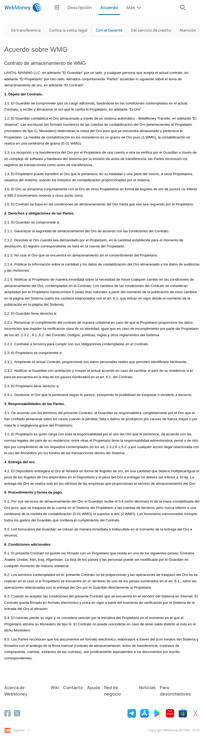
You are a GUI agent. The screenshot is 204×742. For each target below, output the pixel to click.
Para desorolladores (175, 691)
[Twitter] (17, 713)
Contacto (73, 687)
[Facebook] (7, 713)
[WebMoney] (23, 7)
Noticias (147, 687)
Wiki (55, 687)
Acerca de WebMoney (15, 691)
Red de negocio (112, 691)
